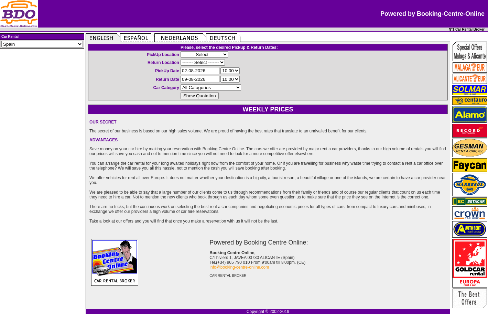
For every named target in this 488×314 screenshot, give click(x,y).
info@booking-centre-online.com (239, 267)
